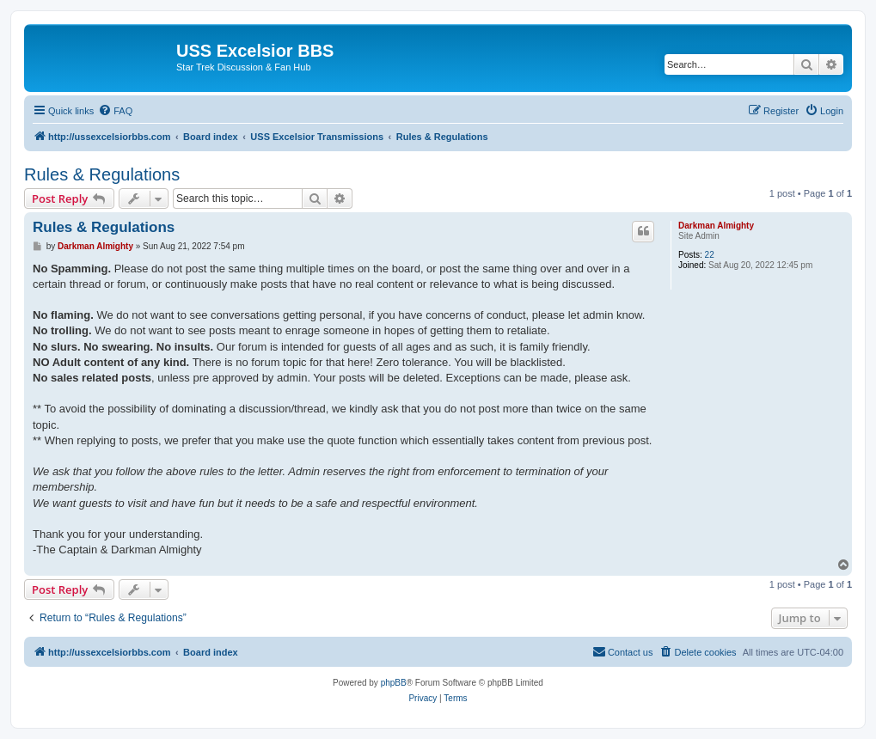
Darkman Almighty (716, 225)
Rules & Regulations (102, 174)
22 (709, 255)
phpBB (394, 682)
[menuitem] (115, 111)
